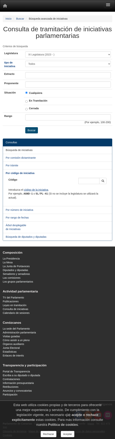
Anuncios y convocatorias (17, 390)
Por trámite (12, 165)
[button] (103, 181)
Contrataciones (11, 379)
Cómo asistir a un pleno (16, 340)
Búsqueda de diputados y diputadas (26, 236)
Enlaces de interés (13, 355)
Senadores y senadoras (16, 273)
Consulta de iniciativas (15, 309)
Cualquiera (35, 92)
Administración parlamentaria (19, 332)
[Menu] (108, 5)
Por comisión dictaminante (21, 157)
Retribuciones (10, 386)
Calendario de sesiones (16, 312)
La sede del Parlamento (16, 328)
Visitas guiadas (11, 336)
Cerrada (34, 108)
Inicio (8, 18)
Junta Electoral (11, 347)
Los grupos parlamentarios (18, 281)
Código (12, 179)
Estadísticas (9, 351)
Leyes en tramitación (14, 305)
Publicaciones (10, 301)
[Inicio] (5, 6)
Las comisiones (12, 277)
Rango (8, 116)
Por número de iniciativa (19, 209)
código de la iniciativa (36, 189)
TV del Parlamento (13, 297)
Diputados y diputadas (15, 270)
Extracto (9, 73)
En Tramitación (38, 100)
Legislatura (11, 53)
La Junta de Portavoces (16, 266)
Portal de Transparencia (16, 371)
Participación (10, 394)
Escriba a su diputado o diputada (21, 375)
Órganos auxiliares (13, 344)
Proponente (11, 83)
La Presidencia (11, 258)
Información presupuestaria (18, 383)
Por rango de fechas (17, 217)
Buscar (20, 18)
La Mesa (8, 262)
